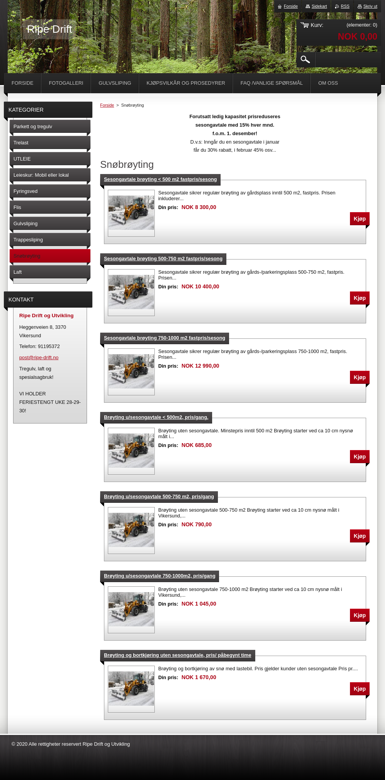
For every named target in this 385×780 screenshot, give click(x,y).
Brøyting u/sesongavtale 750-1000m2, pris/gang (159, 576)
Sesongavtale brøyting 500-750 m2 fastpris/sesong (163, 258)
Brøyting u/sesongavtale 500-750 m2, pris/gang (159, 496)
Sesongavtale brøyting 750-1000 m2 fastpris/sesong (164, 338)
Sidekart (319, 6)
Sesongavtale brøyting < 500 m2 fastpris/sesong (160, 179)
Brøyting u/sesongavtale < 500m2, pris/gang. (156, 417)
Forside (107, 105)
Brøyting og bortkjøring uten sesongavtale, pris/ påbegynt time (177, 655)
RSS (345, 6)
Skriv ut (370, 6)
